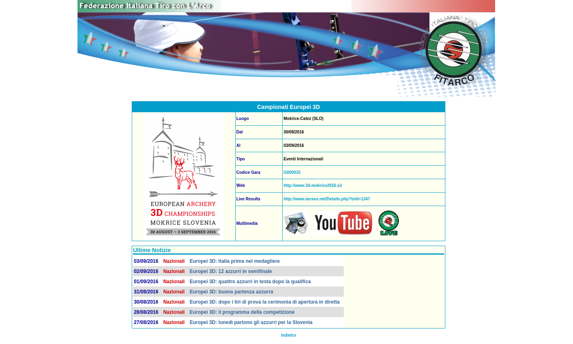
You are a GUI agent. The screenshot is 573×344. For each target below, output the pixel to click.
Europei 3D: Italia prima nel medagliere (235, 261)
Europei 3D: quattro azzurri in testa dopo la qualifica (250, 281)
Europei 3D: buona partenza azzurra (231, 292)
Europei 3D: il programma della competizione (242, 312)
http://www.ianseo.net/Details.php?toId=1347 (326, 199)
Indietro (288, 335)
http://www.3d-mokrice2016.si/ (312, 185)
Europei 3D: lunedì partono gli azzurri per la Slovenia (251, 322)
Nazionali (174, 261)
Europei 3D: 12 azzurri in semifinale (231, 271)
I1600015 (292, 172)
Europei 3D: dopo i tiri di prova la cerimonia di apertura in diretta (265, 302)
